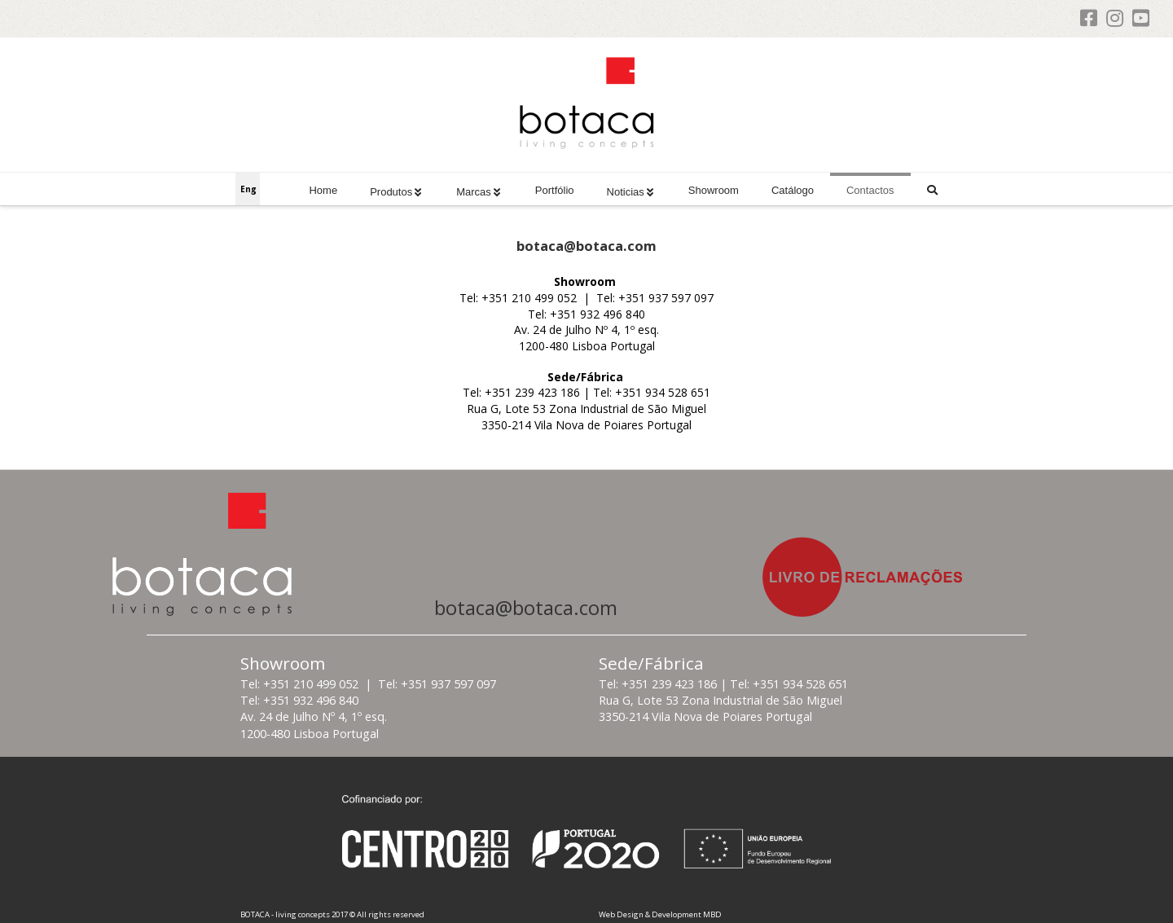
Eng (248, 189)
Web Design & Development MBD (660, 914)
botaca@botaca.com (525, 608)
